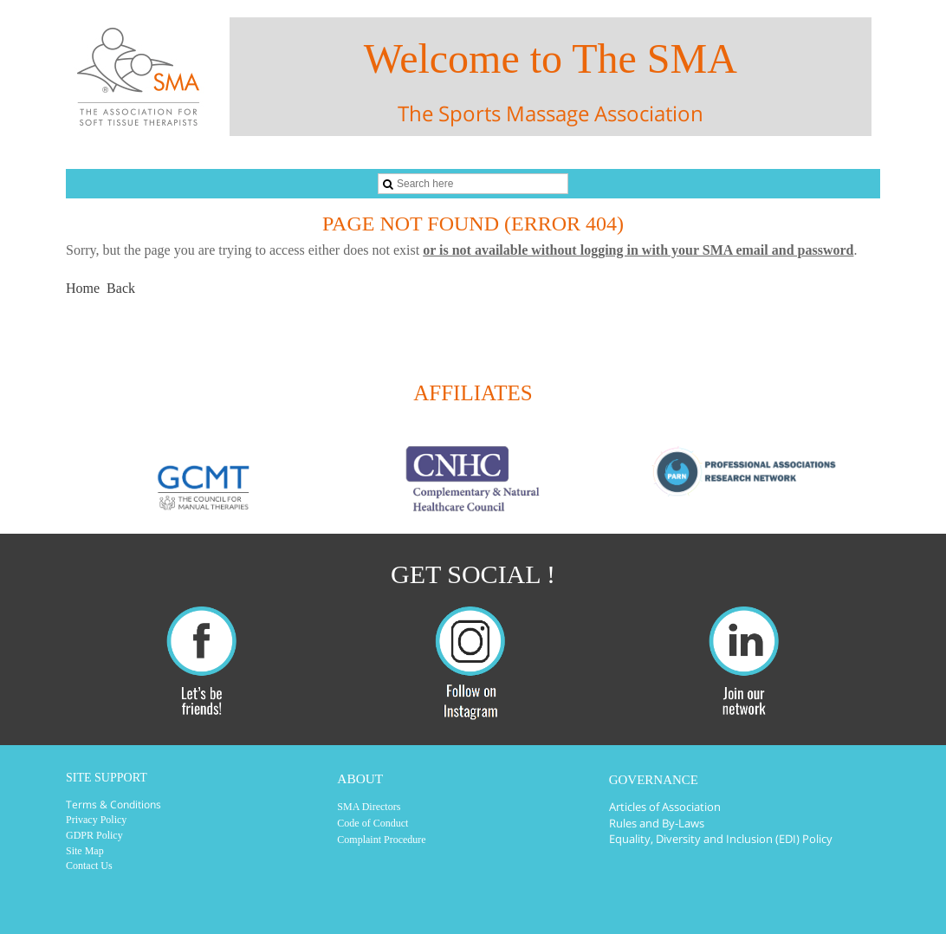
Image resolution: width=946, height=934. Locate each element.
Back (121, 288)
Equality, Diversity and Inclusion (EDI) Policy (721, 838)
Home (83, 288)
